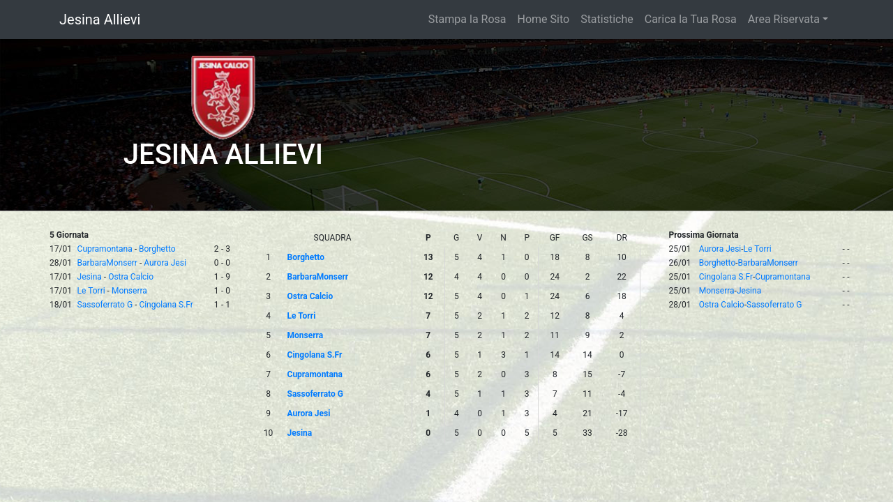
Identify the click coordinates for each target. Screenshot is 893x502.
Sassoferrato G (105, 305)
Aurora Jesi (165, 263)
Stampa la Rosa (467, 19)
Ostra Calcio (130, 277)
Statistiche (606, 19)
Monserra (129, 291)
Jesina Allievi (99, 19)
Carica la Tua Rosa (691, 19)
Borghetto (157, 249)
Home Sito (544, 19)
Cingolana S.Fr (166, 305)
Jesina (89, 277)
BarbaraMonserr (107, 263)
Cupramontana (105, 249)
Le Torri (91, 291)
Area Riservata (784, 19)
